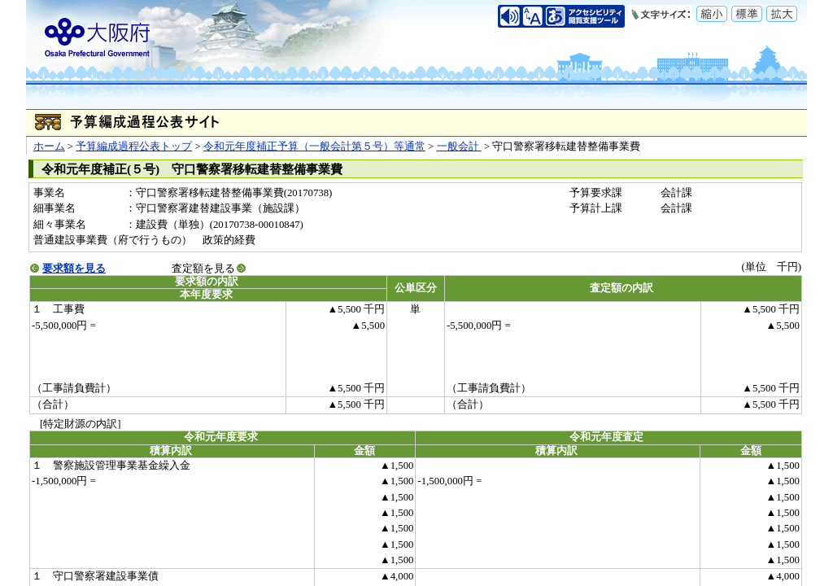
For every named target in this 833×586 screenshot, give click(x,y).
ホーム (49, 146)
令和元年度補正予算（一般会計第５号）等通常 (314, 146)
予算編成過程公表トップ (134, 146)
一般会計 (459, 146)
